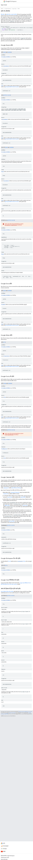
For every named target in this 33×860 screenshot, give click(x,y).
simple (4, 52)
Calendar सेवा (5, 493)
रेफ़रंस (19, 8)
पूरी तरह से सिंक (11, 521)
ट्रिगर (21, 561)
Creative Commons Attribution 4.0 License (25, 711)
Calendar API (6, 487)
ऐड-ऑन (9, 561)
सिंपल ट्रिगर (3, 14)
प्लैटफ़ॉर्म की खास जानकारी (5, 857)
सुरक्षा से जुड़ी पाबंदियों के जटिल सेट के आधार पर (12, 86)
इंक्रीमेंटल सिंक (7, 505)
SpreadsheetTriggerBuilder (11, 225)
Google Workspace (8, 8)
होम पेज (2, 8)
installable (9, 52)
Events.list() (9, 497)
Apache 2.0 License (12, 712)
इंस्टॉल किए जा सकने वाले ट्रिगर (12, 14)
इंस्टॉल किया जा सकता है (7, 95)
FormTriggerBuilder (9, 434)
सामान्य (4, 342)
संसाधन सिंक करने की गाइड (16, 487)
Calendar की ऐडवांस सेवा (15, 492)
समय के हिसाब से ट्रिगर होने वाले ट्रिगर (7, 591)
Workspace (11, 1)
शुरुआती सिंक (23, 497)
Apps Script (4, 5)
